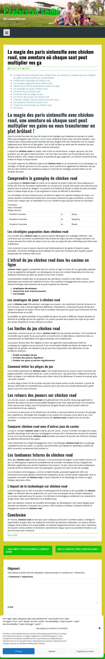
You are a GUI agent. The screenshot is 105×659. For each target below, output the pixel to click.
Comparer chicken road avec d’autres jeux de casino (36, 99)
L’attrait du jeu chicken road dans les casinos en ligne (36, 86)
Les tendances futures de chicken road (30, 102)
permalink (13, 535)
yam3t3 (27, 68)
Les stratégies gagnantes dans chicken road (32, 83)
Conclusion (18, 107)
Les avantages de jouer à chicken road (30, 88)
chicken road (38, 139)
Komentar (21, 576)
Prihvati (18, 651)
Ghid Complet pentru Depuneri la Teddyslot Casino (27, 550)
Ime (11, 607)
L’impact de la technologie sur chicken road (32, 105)
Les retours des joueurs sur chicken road (31, 97)
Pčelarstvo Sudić (31, 11)
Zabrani (51, 651)
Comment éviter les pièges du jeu (28, 94)
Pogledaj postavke (85, 651)
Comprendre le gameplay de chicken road (31, 80)
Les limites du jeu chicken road (26, 91)
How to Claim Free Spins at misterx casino (78, 549)
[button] (99, 628)
